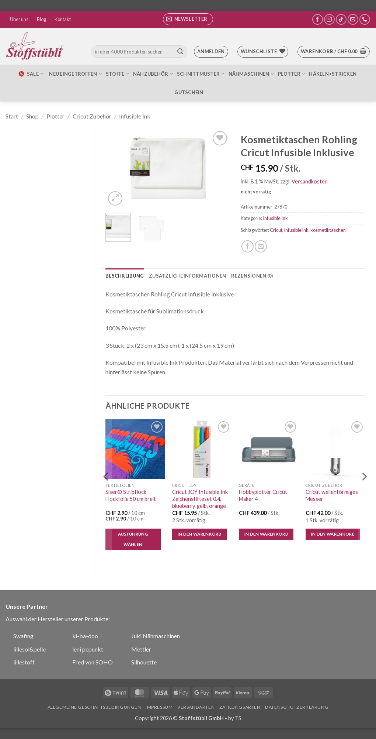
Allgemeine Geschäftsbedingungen (94, 707)
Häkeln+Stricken (332, 74)
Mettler (141, 649)
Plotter (291, 73)
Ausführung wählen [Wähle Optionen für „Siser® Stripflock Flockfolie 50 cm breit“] (133, 539)
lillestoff (24, 662)
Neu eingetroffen (75, 73)
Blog (41, 19)
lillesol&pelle (29, 649)
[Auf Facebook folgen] (317, 19)
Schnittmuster (201, 73)
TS (238, 718)
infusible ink (296, 230)
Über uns (19, 19)
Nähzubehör (153, 73)
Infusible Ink (134, 116)
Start (12, 116)
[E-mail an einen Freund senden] (261, 246)
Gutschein (188, 92)
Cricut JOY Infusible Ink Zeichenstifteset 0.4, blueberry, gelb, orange (200, 499)
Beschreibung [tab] (124, 276)
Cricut (276, 230)
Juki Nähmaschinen (155, 635)
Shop (32, 116)
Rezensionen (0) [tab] (252, 276)
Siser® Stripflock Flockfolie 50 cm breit (130, 495)
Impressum (159, 707)
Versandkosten (310, 181)
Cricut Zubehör (92, 116)
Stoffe (117, 73)
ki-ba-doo (85, 635)
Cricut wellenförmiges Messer (332, 495)
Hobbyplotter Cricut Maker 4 (263, 495)
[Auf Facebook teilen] (247, 246)
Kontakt (63, 19)
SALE (30, 74)
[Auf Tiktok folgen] (341, 19)
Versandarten (196, 707)
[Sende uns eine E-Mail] (353, 19)
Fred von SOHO (92, 662)
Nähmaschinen (252, 73)
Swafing (23, 635)
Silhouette (144, 662)
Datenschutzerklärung (296, 707)
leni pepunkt (87, 649)
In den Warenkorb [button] (200, 534)
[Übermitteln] (180, 51)
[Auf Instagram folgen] (329, 19)
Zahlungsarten (240, 707)
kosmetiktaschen (328, 230)
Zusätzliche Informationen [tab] (187, 276)
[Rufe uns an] (364, 19)
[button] (188, 19)
